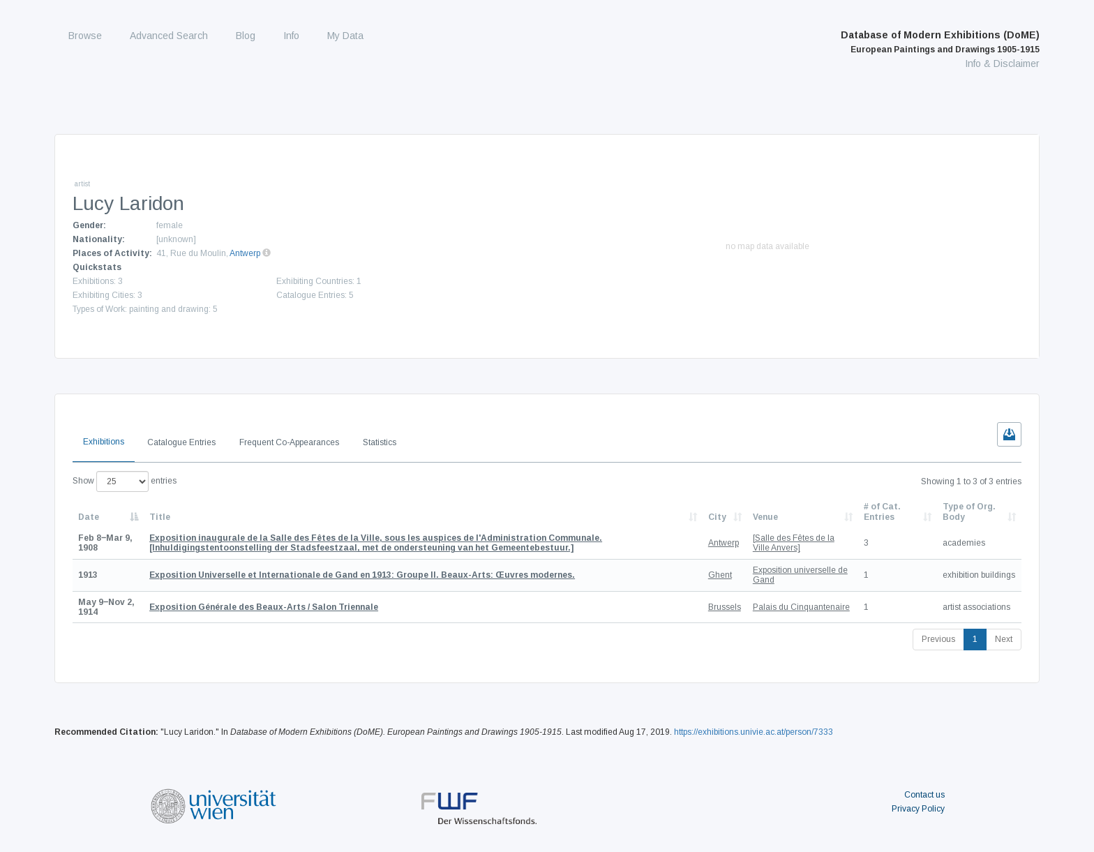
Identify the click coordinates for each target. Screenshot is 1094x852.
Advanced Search (169, 35)
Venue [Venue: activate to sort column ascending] (765, 517)
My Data (345, 35)
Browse (85, 35)
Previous (938, 639)
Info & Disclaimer (1002, 63)
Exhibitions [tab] (103, 442)
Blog (245, 35)
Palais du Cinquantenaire (801, 607)
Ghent (720, 575)
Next (1003, 639)
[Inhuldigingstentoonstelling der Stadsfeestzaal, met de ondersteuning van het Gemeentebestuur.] (375, 543)
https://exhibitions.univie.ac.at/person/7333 (753, 732)
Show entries (125, 481)
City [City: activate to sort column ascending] (717, 517)
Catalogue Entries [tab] (181, 442)
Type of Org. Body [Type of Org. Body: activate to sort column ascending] (969, 511)
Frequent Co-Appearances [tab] (289, 442)
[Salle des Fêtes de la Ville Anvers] (793, 543)
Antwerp (245, 253)
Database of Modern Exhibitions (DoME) (940, 41)
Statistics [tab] (379, 442)
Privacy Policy (918, 809)
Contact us (924, 795)
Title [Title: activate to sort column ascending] (159, 517)
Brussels (724, 607)
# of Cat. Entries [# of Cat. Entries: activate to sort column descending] (882, 511)
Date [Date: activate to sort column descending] (88, 517)
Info (291, 35)
